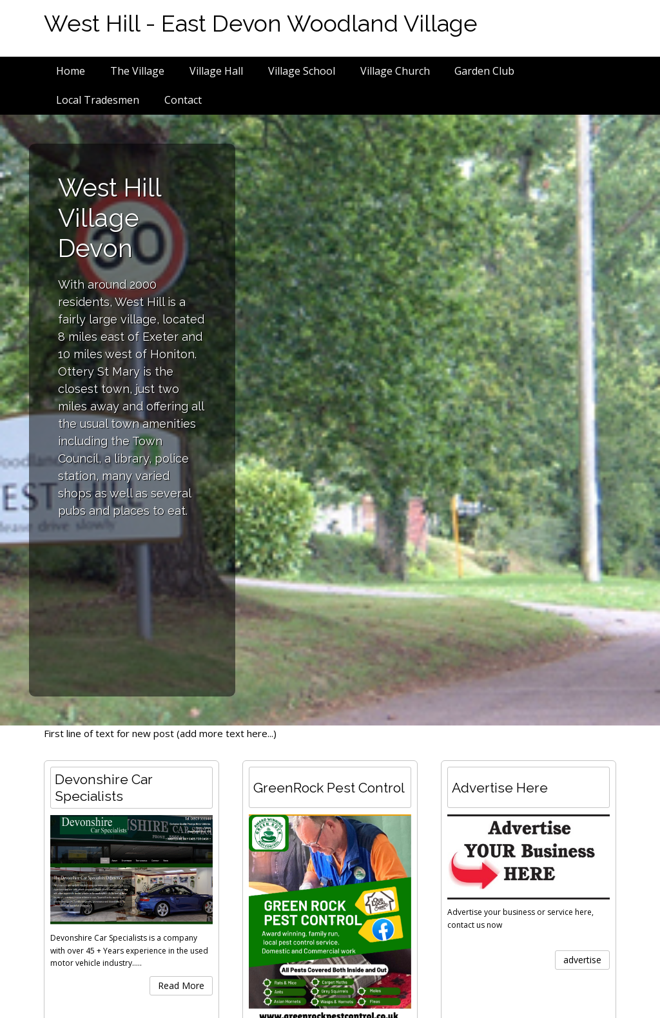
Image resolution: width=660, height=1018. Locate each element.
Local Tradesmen (97, 100)
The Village (137, 71)
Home (70, 71)
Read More (181, 985)
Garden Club (484, 71)
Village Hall (216, 71)
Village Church (395, 71)
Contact (183, 100)
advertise (582, 960)
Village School (301, 71)
